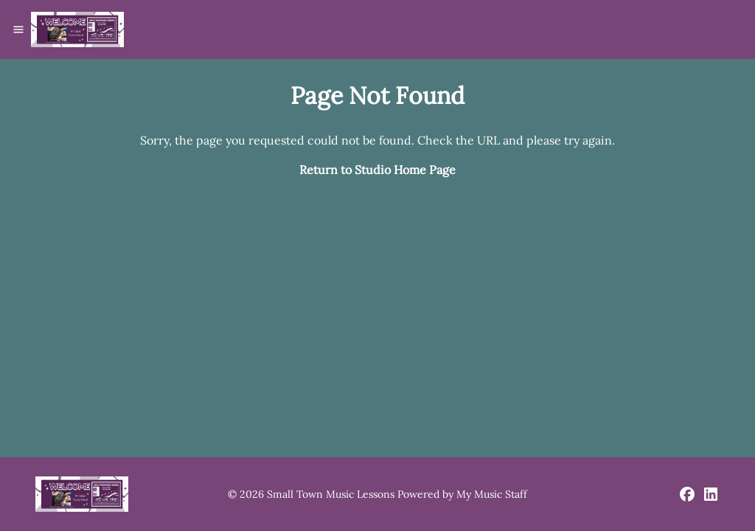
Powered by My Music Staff (462, 494)
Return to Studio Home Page (377, 169)
